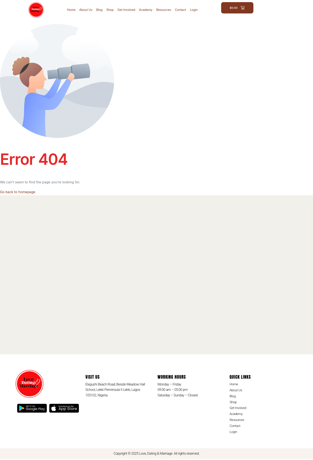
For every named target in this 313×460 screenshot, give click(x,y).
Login (194, 10)
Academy (145, 10)
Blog (99, 10)
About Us (85, 10)
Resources (163, 10)
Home (71, 10)
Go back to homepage (18, 192)
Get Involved (126, 10)
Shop (110, 10)
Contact (180, 10)
